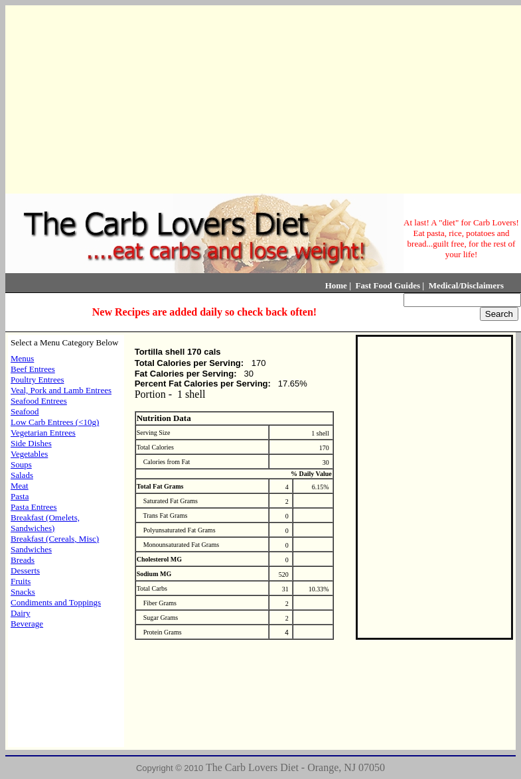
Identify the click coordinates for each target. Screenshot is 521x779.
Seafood (25, 411)
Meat (20, 486)
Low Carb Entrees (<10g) (55, 422)
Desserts (25, 570)
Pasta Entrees (34, 507)
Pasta (20, 496)
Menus (22, 358)
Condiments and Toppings (56, 602)
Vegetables (29, 454)
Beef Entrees (33, 369)
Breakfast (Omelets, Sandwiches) (45, 522)
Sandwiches (31, 549)
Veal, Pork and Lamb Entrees (61, 390)
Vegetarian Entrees (43, 433)
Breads (23, 560)
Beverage (27, 624)
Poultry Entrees (37, 380)
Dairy (21, 613)
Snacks (23, 592)
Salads (22, 475)
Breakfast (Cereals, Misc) (55, 539)
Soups (21, 464)
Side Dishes (31, 443)
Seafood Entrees (39, 401)
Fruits (21, 581)
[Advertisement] (261, 98)
